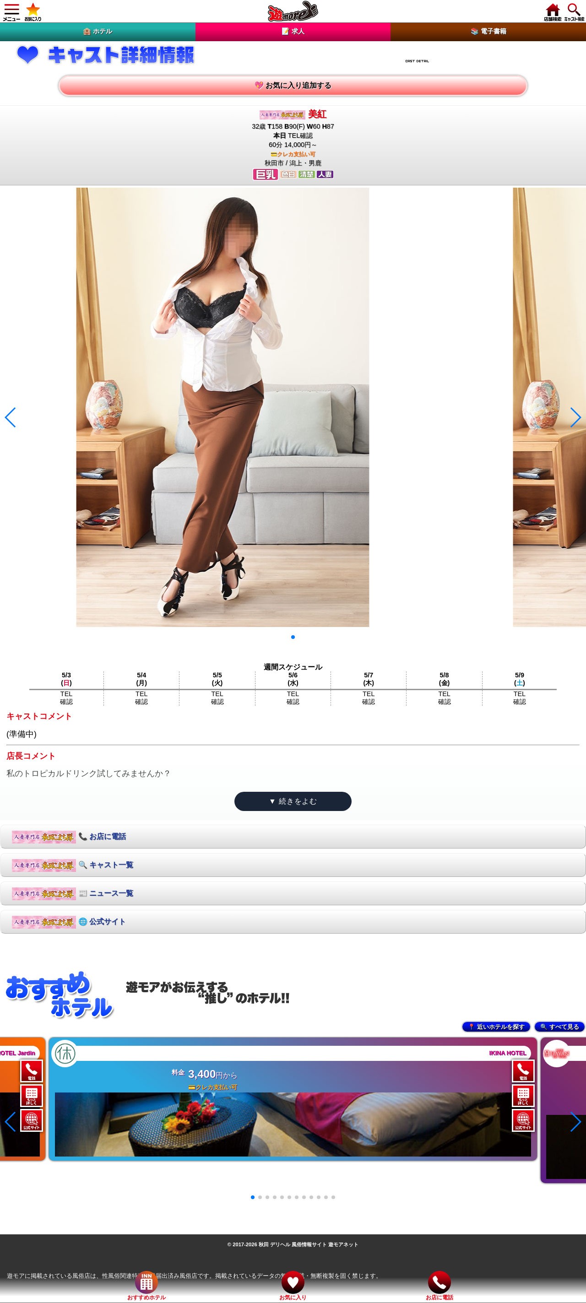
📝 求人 (293, 31)
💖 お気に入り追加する (293, 85)
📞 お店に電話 (69, 837)
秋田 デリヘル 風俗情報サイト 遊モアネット (308, 1244)
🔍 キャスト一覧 (72, 865)
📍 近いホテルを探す (496, 1026)
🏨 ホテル (97, 31)
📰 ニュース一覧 (72, 893)
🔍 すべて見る (559, 1026)
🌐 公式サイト (69, 922)
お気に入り (293, 1286)
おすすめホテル (146, 1286)
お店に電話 (439, 1286)
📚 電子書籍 (488, 31)
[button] (293, 637)
